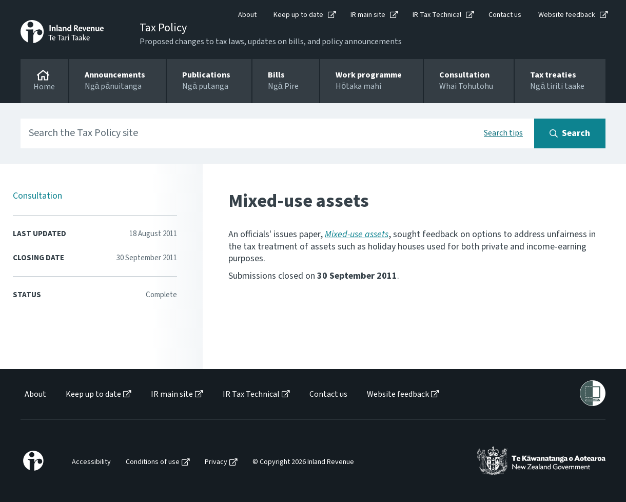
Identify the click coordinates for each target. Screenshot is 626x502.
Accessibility (91, 462)
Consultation (37, 195)
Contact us (504, 15)
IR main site (367, 15)
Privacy (216, 462)
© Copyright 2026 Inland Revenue (303, 462)
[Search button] (569, 133)
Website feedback (566, 15)
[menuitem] (34, 394)
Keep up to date (298, 15)
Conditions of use (153, 462)
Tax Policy (163, 28)
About (247, 15)
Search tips (503, 133)
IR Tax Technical (437, 15)
